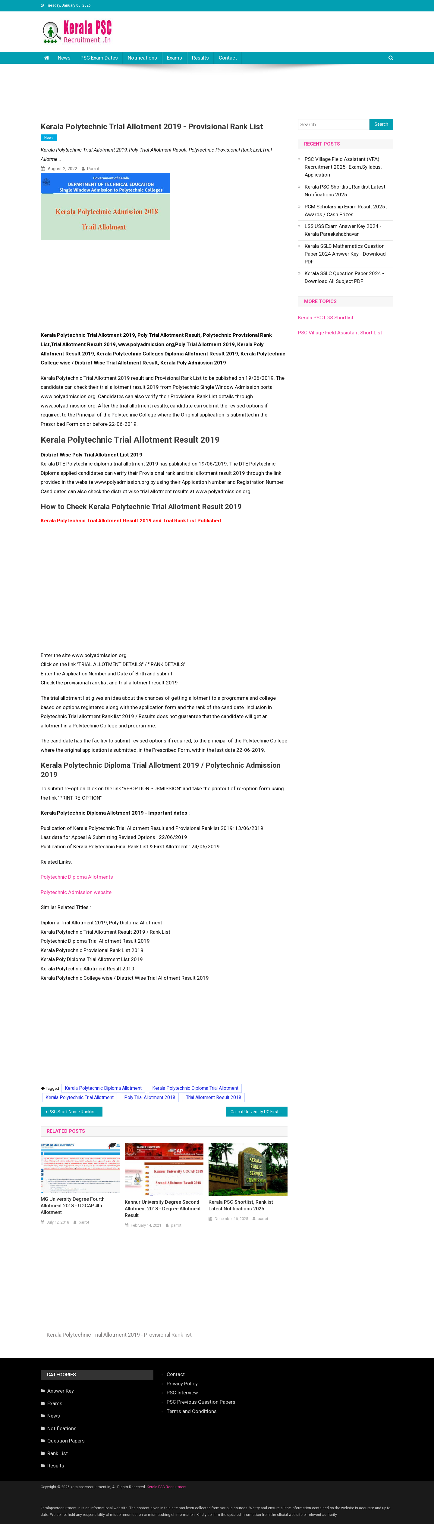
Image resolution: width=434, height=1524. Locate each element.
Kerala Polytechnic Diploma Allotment (103, 1088)
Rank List (57, 1453)
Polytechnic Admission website (76, 892)
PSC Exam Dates (99, 58)
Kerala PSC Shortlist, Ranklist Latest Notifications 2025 (241, 1205)
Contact (228, 58)
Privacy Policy (182, 1384)
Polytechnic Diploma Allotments (77, 877)
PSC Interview (182, 1393)
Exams (174, 58)
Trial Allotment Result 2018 (213, 1097)
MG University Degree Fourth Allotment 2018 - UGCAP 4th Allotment (73, 1205)
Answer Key (60, 1391)
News (64, 58)
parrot (93, 168)
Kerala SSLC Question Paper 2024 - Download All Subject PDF (344, 277)
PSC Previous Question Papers (201, 1402)
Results (200, 58)
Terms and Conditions (192, 1411)
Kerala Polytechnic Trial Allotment (80, 1097)
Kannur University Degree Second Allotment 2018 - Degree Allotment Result (163, 1208)
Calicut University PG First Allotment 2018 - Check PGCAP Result (259, 1111)
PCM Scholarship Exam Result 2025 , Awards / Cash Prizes (346, 210)
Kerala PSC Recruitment (167, 1487)
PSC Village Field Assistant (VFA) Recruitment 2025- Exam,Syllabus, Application (343, 167)
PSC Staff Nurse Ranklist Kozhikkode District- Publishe (75, 1111)
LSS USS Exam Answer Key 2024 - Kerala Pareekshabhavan (343, 230)
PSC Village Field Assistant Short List (340, 333)
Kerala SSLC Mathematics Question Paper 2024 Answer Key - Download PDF (345, 254)
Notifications (142, 58)
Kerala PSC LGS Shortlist (326, 318)
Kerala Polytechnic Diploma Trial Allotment (195, 1088)
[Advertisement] (217, 85)
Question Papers (66, 1441)
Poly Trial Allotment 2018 (149, 1097)
